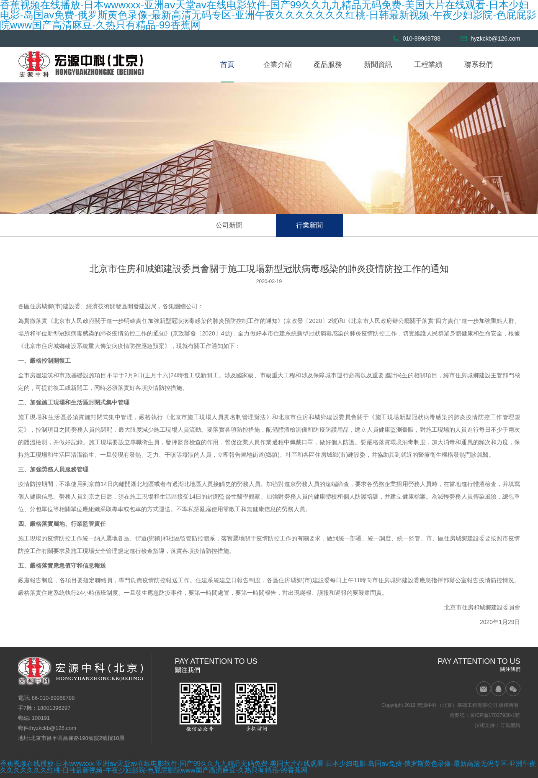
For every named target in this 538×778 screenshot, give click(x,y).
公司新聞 (229, 225)
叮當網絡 (510, 725)
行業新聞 (309, 225)
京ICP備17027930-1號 (495, 715)
